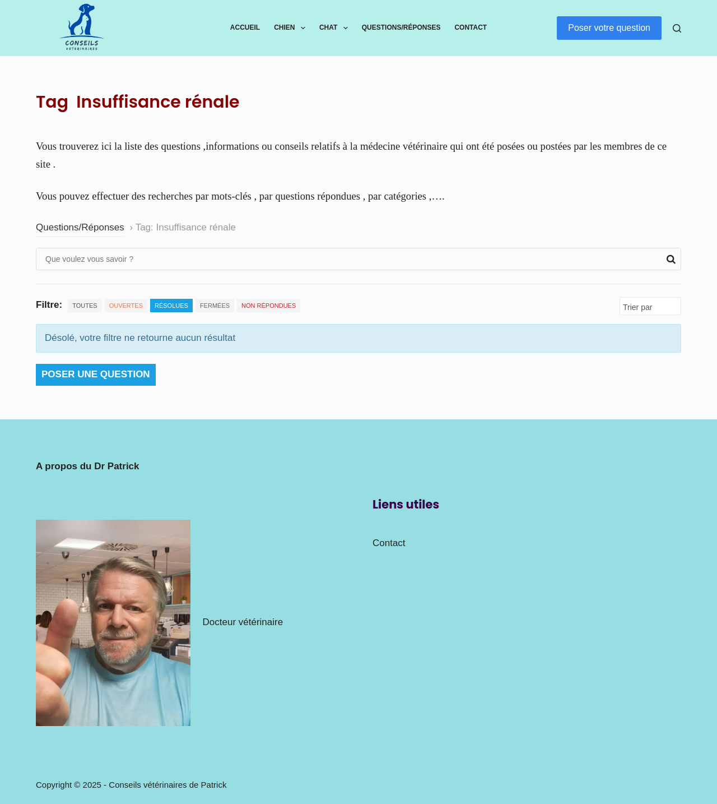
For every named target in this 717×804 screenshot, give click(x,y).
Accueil (245, 27)
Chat (335, 28)
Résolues (171, 305)
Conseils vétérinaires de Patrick (167, 784)
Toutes (84, 305)
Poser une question (95, 374)
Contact (470, 27)
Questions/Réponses (401, 27)
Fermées (215, 305)
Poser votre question (609, 28)
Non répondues (268, 305)
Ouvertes (126, 305)
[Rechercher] (677, 28)
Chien (292, 28)
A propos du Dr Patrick (87, 466)
